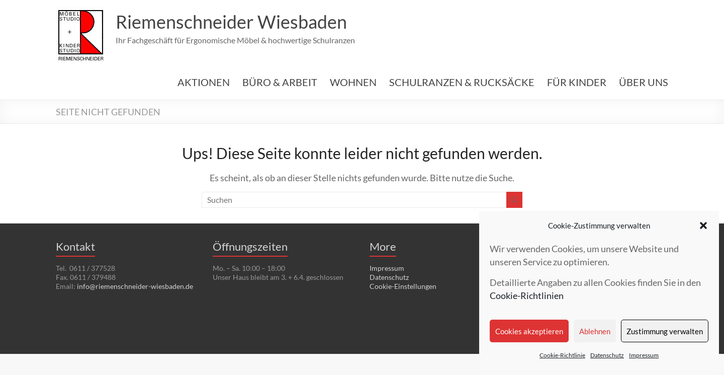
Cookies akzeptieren (529, 331)
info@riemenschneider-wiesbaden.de (135, 286)
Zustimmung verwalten (664, 331)
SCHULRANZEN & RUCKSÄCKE (461, 82)
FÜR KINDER (576, 82)
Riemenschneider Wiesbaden (231, 22)
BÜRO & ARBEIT (279, 82)
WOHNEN (353, 82)
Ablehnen (594, 331)
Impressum (644, 355)
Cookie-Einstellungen (403, 286)
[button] (703, 225)
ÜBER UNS (643, 82)
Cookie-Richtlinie (562, 355)
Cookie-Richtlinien (527, 295)
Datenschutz (607, 355)
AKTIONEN (203, 82)
